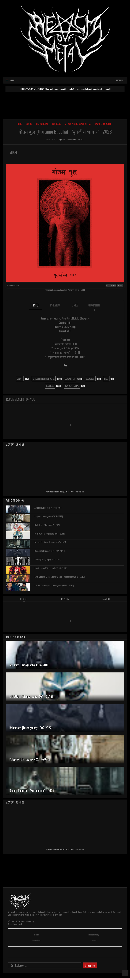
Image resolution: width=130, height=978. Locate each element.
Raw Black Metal (103, 124)
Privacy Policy (93, 934)
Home (19, 124)
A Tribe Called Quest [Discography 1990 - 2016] (54, 585)
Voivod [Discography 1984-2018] (47, 559)
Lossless (56, 124)
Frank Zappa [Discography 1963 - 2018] (50, 568)
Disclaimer (36, 940)
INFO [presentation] (35, 305)
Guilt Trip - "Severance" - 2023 (47, 525)
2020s (29, 124)
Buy (65, 365)
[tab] (35, 307)
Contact (93, 940)
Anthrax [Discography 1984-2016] (48, 507)
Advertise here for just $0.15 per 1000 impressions (65, 491)
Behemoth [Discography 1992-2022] (49, 550)
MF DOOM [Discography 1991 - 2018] (49, 533)
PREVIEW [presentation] (55, 305)
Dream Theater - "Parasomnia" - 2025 (50, 542)
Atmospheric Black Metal (78, 124)
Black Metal (42, 124)
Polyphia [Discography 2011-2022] (48, 516)
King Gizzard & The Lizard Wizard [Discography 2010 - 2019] (59, 576)
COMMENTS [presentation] (94, 307)
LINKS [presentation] (74, 305)
